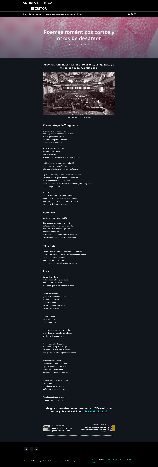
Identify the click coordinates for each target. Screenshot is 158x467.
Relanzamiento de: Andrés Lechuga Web (65, 14)
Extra (82, 14)
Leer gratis (39, 14)
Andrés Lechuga (74, 45)
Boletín (48, 14)
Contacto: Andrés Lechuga (67, 461)
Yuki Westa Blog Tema (112, 460)
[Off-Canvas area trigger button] (135, 14)
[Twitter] (31, 449)
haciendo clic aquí (96, 411)
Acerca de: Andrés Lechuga (32, 461)
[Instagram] (36, 449)
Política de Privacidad (50, 461)
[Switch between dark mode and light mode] (129, 14)
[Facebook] (26, 449)
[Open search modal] (132, 14)
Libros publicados (28, 14)
